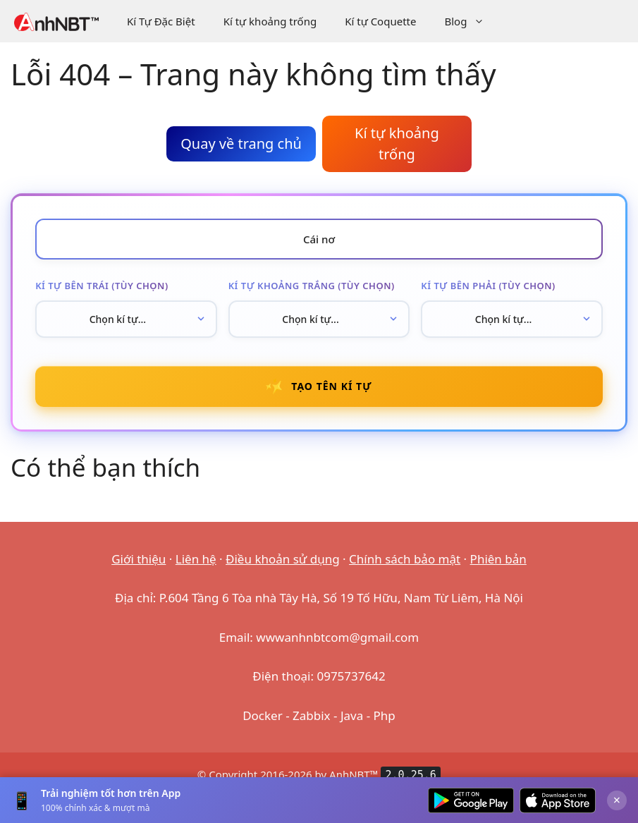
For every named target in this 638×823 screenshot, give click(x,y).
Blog (471, 21)
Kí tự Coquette (380, 21)
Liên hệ (196, 569)
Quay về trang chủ (241, 143)
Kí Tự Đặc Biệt (161, 21)
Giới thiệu (138, 569)
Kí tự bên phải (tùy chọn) (488, 290)
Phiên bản (498, 569)
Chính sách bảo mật (404, 569)
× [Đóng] (616, 799)
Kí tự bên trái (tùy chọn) (102, 290)
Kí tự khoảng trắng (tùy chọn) (311, 290)
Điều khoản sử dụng (283, 569)
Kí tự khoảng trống (270, 21)
